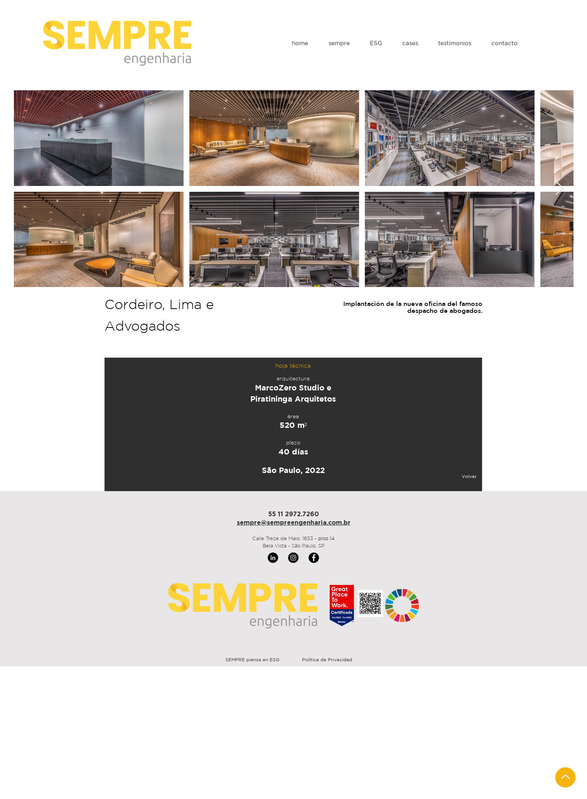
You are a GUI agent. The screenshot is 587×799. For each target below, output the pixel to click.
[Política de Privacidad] (327, 660)
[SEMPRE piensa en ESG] (252, 660)
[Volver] (451, 477)
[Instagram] (293, 557)
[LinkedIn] (273, 557)
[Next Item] (559, 188)
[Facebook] (314, 557)
